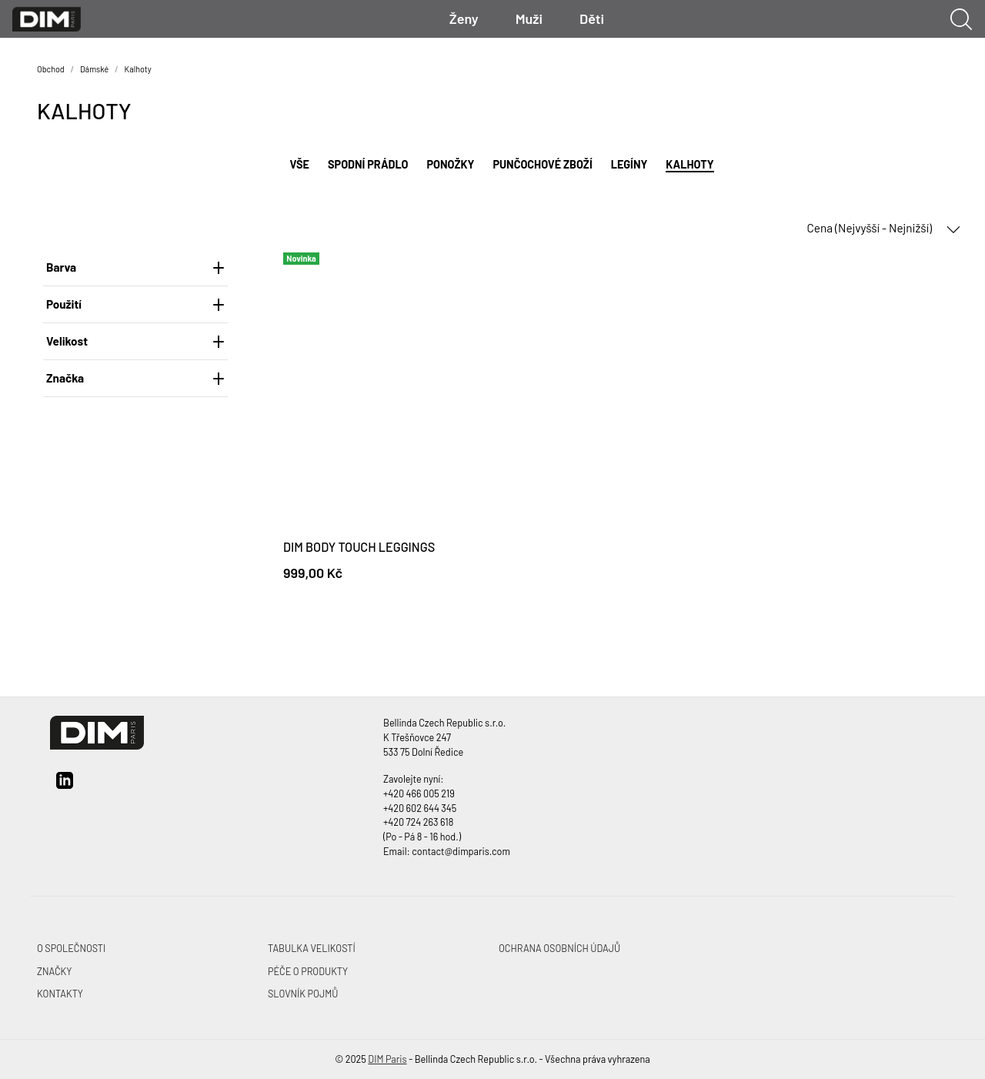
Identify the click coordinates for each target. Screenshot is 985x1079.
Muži (529, 18)
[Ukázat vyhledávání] (961, 19)
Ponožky (451, 164)
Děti (591, 18)
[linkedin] (64, 786)
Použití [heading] (135, 304)
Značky (54, 971)
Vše (299, 164)
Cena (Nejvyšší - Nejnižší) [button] (883, 228)
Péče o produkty (308, 971)
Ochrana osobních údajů (559, 948)
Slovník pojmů (303, 993)
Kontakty (60, 993)
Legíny (629, 164)
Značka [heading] (135, 378)
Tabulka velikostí (312, 948)
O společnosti (71, 948)
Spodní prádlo (368, 164)
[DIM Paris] (46, 17)
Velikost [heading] (135, 341)
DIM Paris (387, 1059)
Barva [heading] (135, 267)
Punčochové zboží (542, 164)
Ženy (464, 18)
